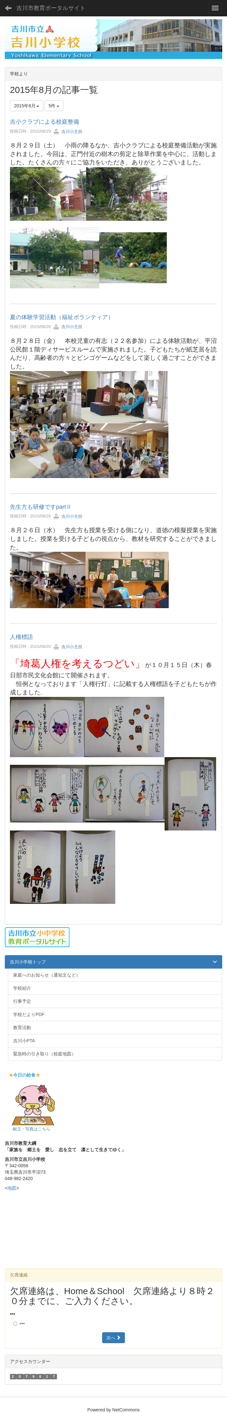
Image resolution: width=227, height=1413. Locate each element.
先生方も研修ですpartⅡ (41, 507)
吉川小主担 (67, 131)
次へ (113, 1337)
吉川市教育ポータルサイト (50, 8)
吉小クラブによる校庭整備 (44, 122)
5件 (54, 105)
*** (12, 1314)
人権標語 (21, 637)
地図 (11, 1188)
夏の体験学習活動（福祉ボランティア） (62, 317)
